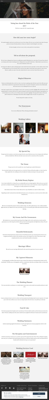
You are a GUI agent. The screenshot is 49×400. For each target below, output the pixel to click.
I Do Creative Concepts (24, 373)
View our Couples (20, 389)
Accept (39, 393)
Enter (18, 391)
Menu (2, 1)
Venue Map (30, 389)
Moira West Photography (24, 274)
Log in (47, 1)
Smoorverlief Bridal (6, 358)
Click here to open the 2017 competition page (24, 28)
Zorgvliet (18, 358)
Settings (39, 396)
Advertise (30, 391)
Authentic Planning (30, 358)
